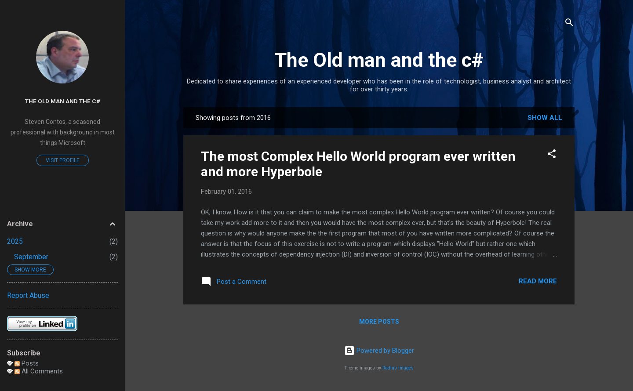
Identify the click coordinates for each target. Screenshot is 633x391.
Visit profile (63, 160)
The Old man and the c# (379, 60)
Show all (545, 118)
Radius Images (398, 368)
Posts (27, 363)
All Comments (39, 371)
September (31, 257)
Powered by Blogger (379, 351)
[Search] (569, 24)
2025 (15, 241)
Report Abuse (28, 295)
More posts (379, 321)
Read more (538, 281)
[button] (551, 155)
